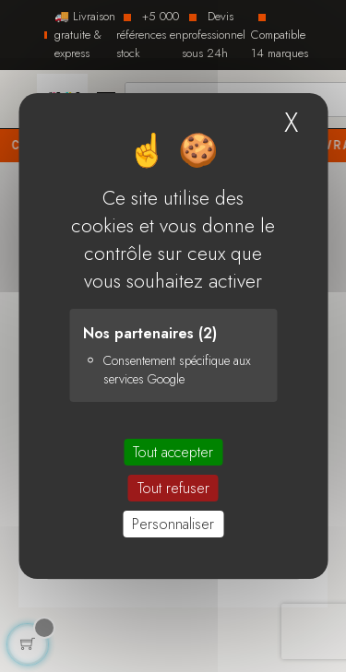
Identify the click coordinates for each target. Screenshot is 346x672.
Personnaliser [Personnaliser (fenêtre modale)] (173, 524)
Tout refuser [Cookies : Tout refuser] (173, 488)
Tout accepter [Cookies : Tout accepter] (173, 452)
